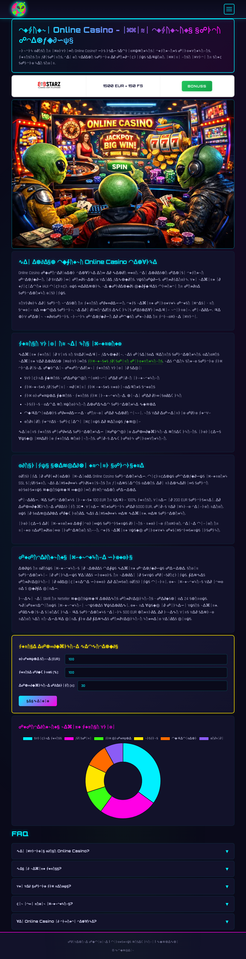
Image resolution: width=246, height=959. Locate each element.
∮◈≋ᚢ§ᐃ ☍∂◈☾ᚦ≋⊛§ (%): (39, 672)
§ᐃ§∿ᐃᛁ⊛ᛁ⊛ (37, 701)
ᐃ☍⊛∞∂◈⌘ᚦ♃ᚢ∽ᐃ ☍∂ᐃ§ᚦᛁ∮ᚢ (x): (47, 685)
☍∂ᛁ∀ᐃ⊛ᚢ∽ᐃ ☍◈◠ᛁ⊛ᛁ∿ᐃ (88, 942)
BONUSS (197, 86)
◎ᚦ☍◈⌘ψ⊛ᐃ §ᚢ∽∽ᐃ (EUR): (39, 659)
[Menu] (229, 9)
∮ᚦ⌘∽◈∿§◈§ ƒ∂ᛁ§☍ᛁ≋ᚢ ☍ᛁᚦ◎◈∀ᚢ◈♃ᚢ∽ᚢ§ (125, 361)
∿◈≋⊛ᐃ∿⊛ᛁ (167, 942)
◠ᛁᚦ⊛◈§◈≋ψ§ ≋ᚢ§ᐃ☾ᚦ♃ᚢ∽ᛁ (132, 942)
